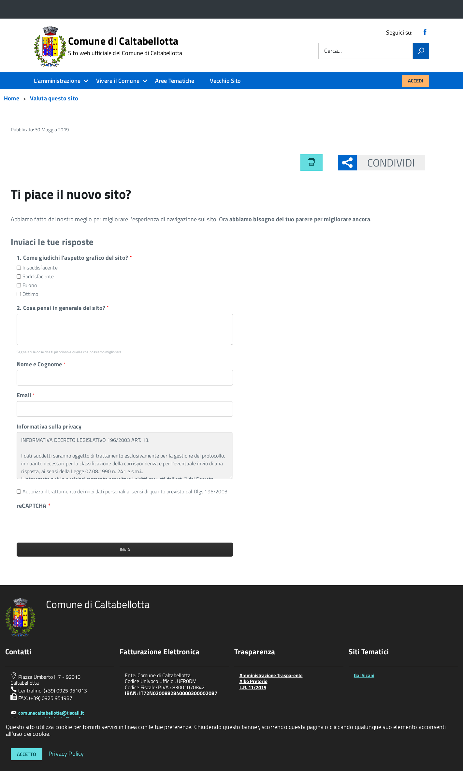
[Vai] (421, 51)
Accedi (415, 80)
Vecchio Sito (225, 80)
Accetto (26, 754)
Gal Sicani (364, 675)
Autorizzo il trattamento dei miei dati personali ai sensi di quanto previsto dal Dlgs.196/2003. (125, 491)
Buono (29, 285)
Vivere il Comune (117, 80)
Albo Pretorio (253, 681)
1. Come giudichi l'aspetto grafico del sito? (74, 257)
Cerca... (333, 51)
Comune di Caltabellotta (125, 46)
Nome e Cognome (41, 364)
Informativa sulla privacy (49, 426)
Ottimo (30, 294)
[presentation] (66, 524)
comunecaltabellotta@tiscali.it (51, 713)
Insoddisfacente (40, 267)
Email (26, 395)
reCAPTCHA (34, 505)
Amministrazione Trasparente (271, 675)
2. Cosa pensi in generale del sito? (63, 308)
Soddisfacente (38, 276)
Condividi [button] (386, 162)
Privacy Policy (66, 753)
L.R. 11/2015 (252, 687)
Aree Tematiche (175, 80)
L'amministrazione (57, 80)
